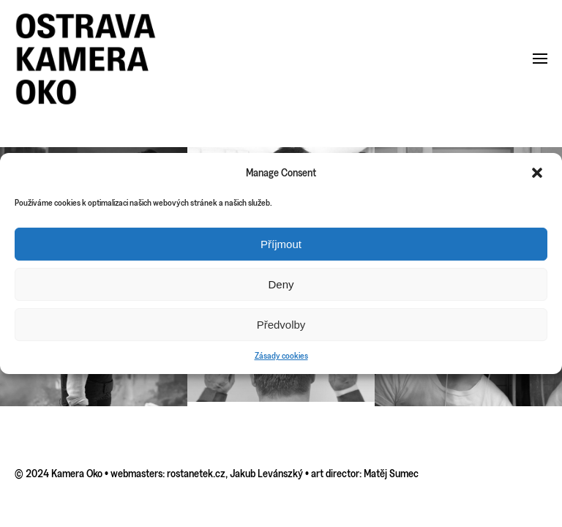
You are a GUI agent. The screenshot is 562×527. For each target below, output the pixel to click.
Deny (280, 284)
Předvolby (281, 324)
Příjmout (281, 244)
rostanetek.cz (196, 473)
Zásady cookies (281, 355)
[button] (538, 173)
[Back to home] (86, 59)
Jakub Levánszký (266, 473)
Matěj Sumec (391, 473)
